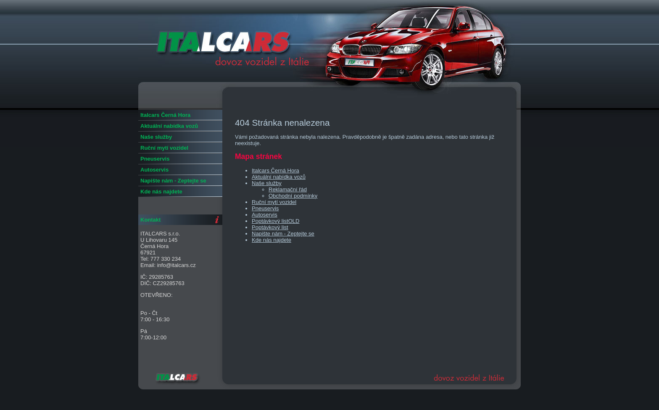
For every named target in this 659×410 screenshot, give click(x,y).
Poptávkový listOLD (275, 221)
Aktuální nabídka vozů (279, 177)
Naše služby (267, 183)
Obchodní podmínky (293, 196)
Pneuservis (265, 208)
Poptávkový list (270, 227)
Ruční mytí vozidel (274, 202)
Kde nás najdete (271, 240)
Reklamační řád (288, 189)
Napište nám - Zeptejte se (283, 233)
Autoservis (264, 215)
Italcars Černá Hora (275, 170)
